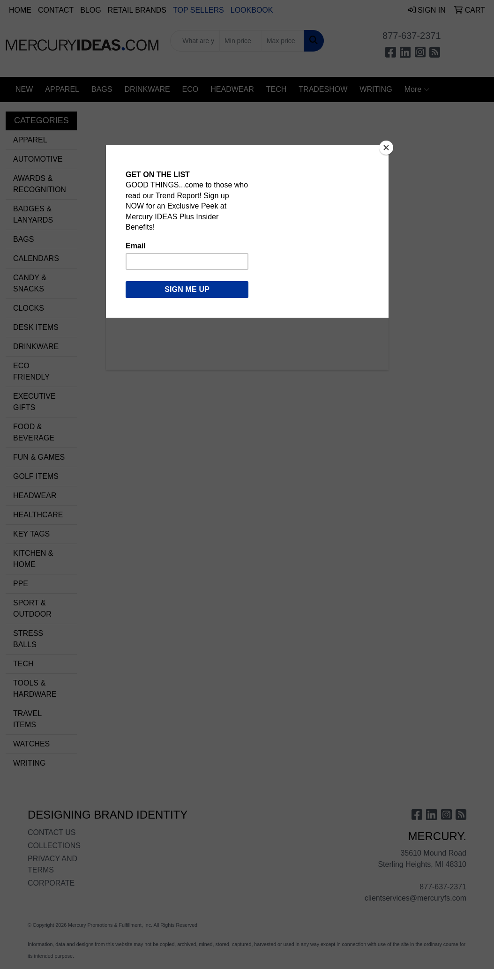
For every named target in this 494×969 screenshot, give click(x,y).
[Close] (386, 148)
